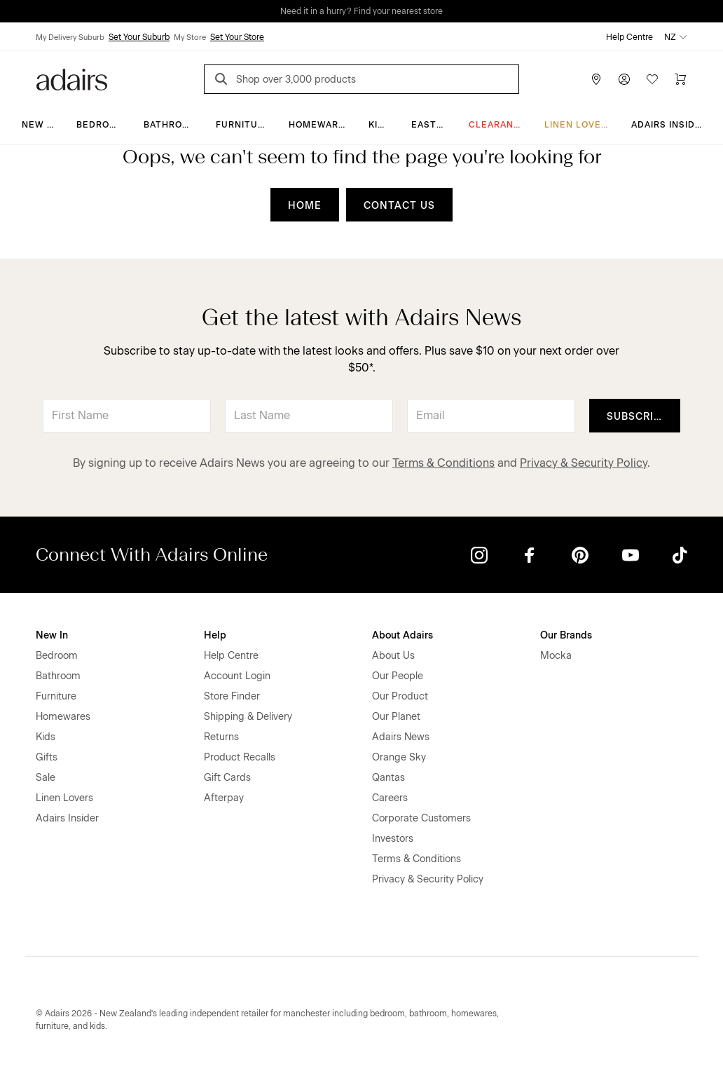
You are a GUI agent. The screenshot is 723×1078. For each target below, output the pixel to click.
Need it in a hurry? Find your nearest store (361, 11)
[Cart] (680, 79)
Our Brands (566, 635)
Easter (430, 125)
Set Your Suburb (139, 37)
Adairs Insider (669, 125)
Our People (397, 676)
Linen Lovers (579, 125)
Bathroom (171, 125)
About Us (393, 656)
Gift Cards (227, 778)
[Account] (624, 79)
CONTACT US (399, 206)
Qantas (388, 778)
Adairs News (400, 737)
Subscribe (637, 417)
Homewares (320, 125)
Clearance (498, 125)
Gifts (46, 757)
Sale (45, 778)
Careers (390, 798)
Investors (392, 839)
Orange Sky (399, 757)
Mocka (556, 656)
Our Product (400, 696)
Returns (221, 737)
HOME (305, 206)
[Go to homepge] (71, 78)
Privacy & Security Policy (583, 463)
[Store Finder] (596, 79)
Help (215, 635)
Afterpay (224, 798)
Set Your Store (237, 37)
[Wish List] (652, 79)
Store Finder (232, 696)
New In (39, 125)
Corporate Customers (421, 818)
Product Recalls (239, 757)
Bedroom (100, 125)
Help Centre (629, 37)
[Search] (223, 80)
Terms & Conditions (443, 463)
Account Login (237, 676)
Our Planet (396, 717)
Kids (380, 125)
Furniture (243, 125)
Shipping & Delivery (248, 717)
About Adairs (402, 635)
